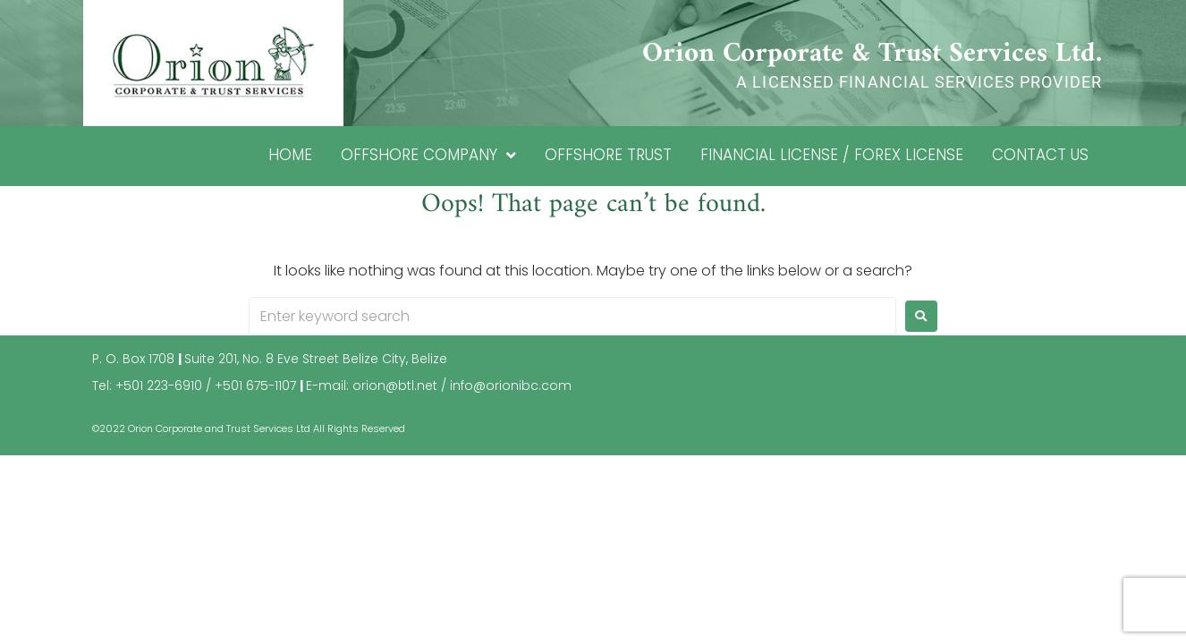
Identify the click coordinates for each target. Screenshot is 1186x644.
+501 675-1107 (255, 385)
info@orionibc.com (511, 385)
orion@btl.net (394, 385)
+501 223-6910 (158, 385)
